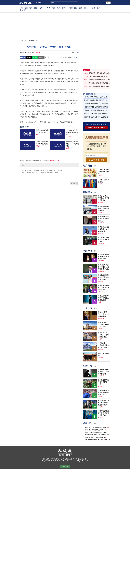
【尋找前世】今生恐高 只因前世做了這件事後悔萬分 (103, 345)
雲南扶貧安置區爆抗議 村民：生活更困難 (96, 117)
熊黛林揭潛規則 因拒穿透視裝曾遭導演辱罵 (103, 277)
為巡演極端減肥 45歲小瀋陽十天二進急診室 (103, 298)
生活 (93, 8)
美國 (26, 8)
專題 (58, 8)
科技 (71, 8)
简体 (66, 57)
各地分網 (23, 10)
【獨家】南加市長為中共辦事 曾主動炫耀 (96, 107)
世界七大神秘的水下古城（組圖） (42, 131)
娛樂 (81, 8)
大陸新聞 (31, 41)
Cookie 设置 (65, 466)
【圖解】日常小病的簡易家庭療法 (103, 171)
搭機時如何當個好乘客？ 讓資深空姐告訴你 (103, 413)
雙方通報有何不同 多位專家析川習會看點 (103, 239)
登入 (108, 2)
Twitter (29, 57)
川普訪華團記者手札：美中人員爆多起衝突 (103, 208)
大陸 (21, 8)
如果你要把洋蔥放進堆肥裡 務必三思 (103, 382)
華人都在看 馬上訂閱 (97, 160)
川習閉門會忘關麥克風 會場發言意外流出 (103, 219)
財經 (76, 8)
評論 (53, 8)
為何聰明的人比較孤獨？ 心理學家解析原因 (103, 372)
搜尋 (76, 2)
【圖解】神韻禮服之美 (103, 181)
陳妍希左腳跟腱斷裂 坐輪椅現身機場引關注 (103, 288)
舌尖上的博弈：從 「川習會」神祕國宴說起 (103, 314)
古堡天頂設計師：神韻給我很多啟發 (42, 143)
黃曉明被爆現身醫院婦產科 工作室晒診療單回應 (103, 267)
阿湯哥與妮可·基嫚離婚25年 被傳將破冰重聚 (103, 256)
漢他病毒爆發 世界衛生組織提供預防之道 (103, 392)
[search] (64, 2)
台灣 (41, 8)
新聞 (26, 41)
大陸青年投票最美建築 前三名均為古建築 (72, 144)
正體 (35, 3)
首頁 (22, 41)
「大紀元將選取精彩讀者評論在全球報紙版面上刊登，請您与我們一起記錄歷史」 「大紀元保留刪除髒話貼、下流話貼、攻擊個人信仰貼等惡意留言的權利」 (49, 174)
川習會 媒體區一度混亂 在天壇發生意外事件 (103, 198)
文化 (85, 8)
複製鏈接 (41, 57)
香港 (31, 8)
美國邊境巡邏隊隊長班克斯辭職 (98, 76)
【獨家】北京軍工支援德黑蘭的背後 (94, 437)
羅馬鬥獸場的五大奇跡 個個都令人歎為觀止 (103, 324)
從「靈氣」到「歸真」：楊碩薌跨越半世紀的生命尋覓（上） (103, 335)
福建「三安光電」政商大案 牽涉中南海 (95, 113)
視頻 (63, 8)
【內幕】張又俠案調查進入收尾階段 (94, 430)
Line (35, 57)
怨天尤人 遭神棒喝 (103, 354)
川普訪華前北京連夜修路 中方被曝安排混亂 (103, 229)
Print (47, 57)
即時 (48, 8)
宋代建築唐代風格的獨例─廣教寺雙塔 (72, 132)
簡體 (39, 3)
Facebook (23, 57)
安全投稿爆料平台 (53, 161)
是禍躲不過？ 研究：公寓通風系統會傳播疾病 (103, 403)
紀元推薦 (90, 94)
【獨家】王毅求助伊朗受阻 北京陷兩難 (95, 432)
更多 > (96, 94)
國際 (36, 8)
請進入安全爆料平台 (96, 127)
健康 (98, 8)
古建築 (77, 52)
